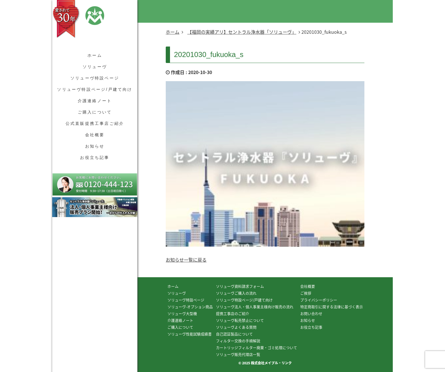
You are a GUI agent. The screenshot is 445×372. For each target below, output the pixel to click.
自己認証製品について (234, 334)
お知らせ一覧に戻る (186, 259)
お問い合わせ (311, 313)
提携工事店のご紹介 (232, 313)
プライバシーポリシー (318, 299)
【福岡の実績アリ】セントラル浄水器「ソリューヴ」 (241, 31)
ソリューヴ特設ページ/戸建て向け (94, 89)
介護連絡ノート (95, 100)
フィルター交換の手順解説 (238, 340)
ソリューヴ (95, 66)
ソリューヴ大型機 (182, 313)
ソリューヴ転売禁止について (240, 320)
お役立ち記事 (94, 157)
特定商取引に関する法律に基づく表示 (331, 306)
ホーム (94, 55)
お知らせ (95, 146)
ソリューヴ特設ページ (94, 78)
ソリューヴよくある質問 (236, 327)
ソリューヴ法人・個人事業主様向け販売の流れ (254, 306)
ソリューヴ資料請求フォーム (240, 286)
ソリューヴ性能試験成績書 (189, 334)
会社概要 (95, 135)
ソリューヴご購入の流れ (236, 293)
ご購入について (95, 112)
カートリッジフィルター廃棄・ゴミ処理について (256, 347)
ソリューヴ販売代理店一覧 (238, 354)
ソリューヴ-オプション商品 (190, 306)
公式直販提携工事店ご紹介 (95, 123)
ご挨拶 (305, 293)
